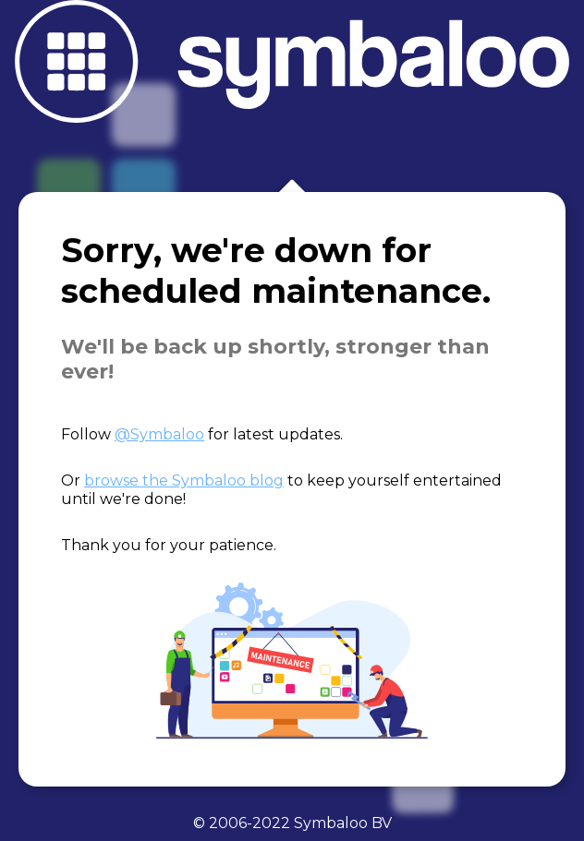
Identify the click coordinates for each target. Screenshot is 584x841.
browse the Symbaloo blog (184, 480)
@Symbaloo (159, 434)
